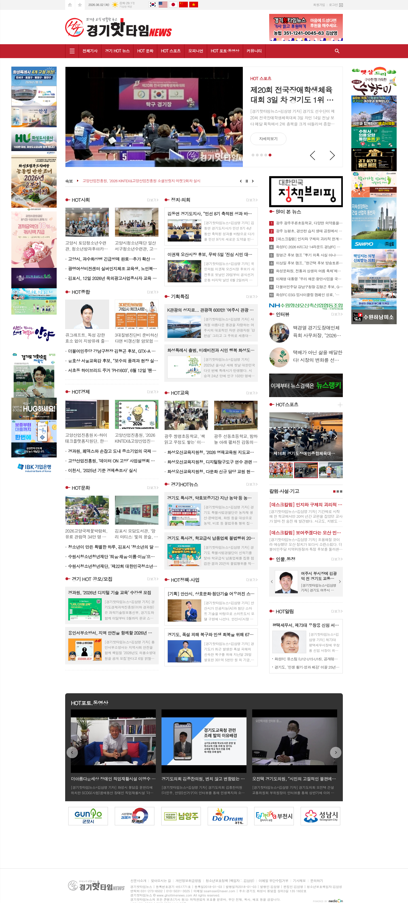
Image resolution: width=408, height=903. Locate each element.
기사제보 (299, 881)
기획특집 (180, 296)
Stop (247, 181)
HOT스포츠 (287, 404)
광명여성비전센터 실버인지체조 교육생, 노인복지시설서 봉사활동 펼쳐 (113, 269)
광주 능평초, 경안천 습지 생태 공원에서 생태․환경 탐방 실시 (309, 231)
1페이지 (334, 491)
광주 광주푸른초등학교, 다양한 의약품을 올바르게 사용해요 (309, 223)
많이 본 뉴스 (288, 211)
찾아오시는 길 (161, 881)
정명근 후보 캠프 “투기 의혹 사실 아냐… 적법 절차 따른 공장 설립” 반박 (309, 255)
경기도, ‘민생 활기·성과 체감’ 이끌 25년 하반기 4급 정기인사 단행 (307, 667)
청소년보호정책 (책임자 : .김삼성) (230, 881)
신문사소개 (138, 881)
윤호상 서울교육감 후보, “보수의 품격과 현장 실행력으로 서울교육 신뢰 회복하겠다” (113, 361)
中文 (183, 4)
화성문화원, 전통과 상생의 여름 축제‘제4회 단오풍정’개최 (309, 271)
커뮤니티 (254, 51)
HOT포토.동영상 (89, 703)
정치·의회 (180, 199)
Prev (313, 155)
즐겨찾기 (80, 5)
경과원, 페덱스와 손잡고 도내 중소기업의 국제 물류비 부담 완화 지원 (113, 451)
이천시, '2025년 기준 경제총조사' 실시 (102, 470)
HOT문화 (81, 487)
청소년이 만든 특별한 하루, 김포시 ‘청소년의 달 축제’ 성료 (113, 547)
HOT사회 (81, 199)
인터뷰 (282, 314)
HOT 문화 (145, 51)
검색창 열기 (337, 51)
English (163, 4)
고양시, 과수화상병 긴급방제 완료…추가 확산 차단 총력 (113, 259)
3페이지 (341, 491)
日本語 (173, 4)
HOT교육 (180, 392)
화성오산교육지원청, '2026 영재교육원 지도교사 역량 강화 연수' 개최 (212, 452)
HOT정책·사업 (185, 579)
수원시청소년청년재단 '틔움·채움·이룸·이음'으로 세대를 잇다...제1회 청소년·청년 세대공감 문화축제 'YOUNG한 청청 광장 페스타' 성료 (113, 556)
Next (333, 155)
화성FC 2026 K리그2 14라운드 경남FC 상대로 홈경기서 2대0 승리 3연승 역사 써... (309, 246)
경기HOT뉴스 (184, 484)
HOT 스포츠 (171, 51)
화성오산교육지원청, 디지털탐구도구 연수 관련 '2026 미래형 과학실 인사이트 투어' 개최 (212, 462)
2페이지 (338, 491)
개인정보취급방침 (188, 881)
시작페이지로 (70, 5)
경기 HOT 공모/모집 (92, 579)
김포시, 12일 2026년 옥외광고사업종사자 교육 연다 (113, 278)
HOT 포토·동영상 (225, 51)
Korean (152, 4)
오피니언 (195, 51)
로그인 (333, 5)
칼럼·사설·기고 (284, 491)
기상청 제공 (125, 7)
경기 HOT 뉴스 (117, 51)
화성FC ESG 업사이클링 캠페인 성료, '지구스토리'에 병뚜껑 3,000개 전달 (309, 294)
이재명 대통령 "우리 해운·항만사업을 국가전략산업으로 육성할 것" (309, 278)
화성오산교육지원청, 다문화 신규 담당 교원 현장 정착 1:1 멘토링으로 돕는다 (212, 471)
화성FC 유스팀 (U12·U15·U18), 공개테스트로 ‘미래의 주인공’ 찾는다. (307, 659)
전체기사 (89, 51)
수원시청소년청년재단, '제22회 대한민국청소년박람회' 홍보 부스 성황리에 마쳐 (113, 566)
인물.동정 (285, 559)
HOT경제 (81, 392)
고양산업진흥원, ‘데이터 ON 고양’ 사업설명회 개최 (113, 461)
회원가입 (319, 5)
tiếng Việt (193, 4)
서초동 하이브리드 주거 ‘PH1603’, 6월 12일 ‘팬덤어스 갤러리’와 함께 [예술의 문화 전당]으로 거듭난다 (113, 370)
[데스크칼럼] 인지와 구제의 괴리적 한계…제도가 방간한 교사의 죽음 (309, 238)
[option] (66, 816)
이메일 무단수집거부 (273, 881)
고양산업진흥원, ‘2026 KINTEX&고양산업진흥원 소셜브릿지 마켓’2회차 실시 (141, 181)
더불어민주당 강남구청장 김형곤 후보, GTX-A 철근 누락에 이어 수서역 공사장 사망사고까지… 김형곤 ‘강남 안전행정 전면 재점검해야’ (113, 351)
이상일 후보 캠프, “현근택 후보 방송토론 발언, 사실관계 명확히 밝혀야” (309, 263)
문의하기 (316, 881)
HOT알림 (285, 611)
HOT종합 (81, 292)
